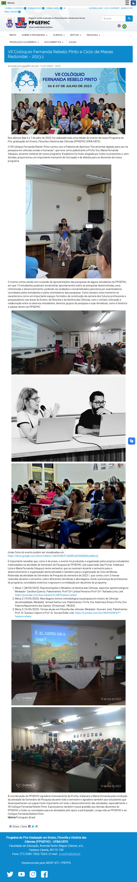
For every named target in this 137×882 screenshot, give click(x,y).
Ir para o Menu (54, 8)
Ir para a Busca (36, 8)
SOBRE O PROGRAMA (34, 35)
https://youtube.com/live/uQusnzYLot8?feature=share (46, 595)
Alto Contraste (112, 8)
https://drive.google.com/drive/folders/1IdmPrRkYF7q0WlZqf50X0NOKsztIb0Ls (52, 555)
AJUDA (73, 42)
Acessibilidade (96, 8)
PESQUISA (93, 35)
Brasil (7, 2)
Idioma (12, 817)
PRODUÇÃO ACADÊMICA (24, 42)
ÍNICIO (13, 35)
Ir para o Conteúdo (15, 8)
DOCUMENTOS (53, 42)
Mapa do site (127, 8)
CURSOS (59, 35)
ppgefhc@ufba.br (69, 854)
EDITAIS (75, 35)
